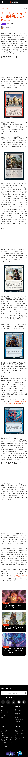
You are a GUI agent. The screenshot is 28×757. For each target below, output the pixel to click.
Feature (7, 8)
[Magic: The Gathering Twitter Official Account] (8, 702)
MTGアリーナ (5, 734)
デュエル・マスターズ (20, 734)
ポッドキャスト (5, 716)
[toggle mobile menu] (2, 2)
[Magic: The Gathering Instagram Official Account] (24, 702)
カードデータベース (6, 743)
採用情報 (17, 714)
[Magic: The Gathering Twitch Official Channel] (13, 702)
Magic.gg (3, 735)
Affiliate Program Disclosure (20, 720)
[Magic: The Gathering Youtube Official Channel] (19, 702)
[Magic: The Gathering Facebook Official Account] (3, 702)
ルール (3, 714)
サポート (17, 716)
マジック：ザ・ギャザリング (6, 731)
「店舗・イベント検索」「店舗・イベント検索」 (6, 739)
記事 (2, 710)
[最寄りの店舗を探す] (25, 693)
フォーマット (4, 712)
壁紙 (2, 718)
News (2, 8)
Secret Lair (4, 745)
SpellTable (4, 747)
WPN (16, 718)
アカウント (18, 712)
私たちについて (19, 710)
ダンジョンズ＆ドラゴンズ (20, 731)
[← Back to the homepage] (14, 2)
